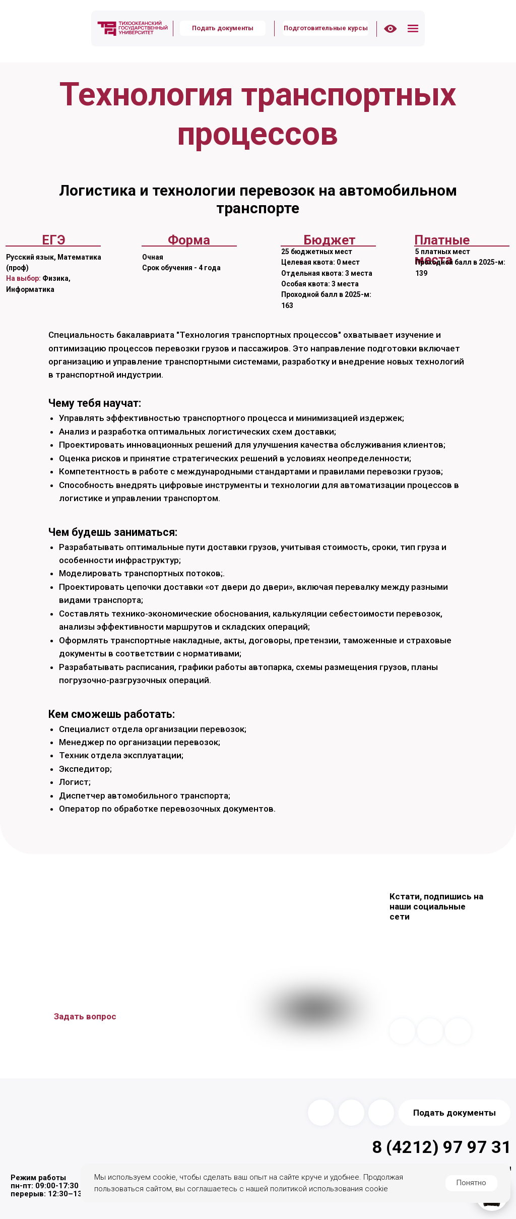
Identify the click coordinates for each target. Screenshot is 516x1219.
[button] (413, 28)
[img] (132, 28)
